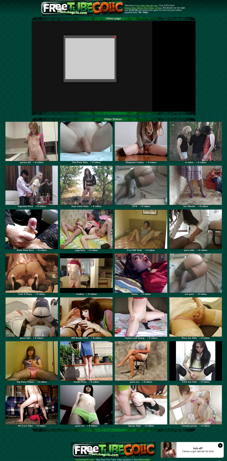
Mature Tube (130, 8)
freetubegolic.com (85, 460)
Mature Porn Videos (145, 8)
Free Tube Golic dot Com (146, 5)
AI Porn (158, 8)
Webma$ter (145, 460)
